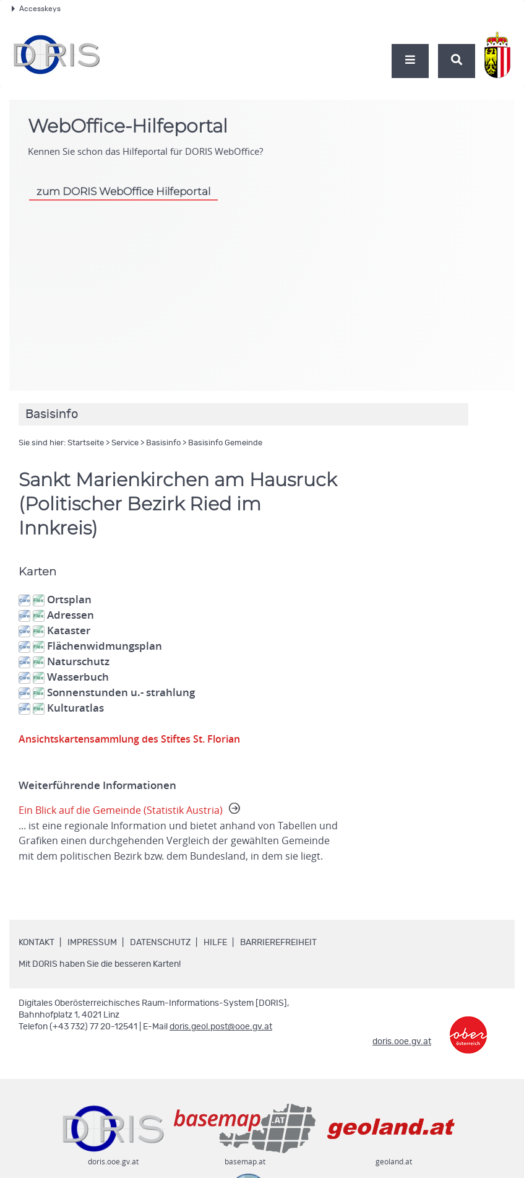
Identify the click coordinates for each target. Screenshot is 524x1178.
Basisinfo (163, 443)
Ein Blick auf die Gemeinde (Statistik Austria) (181, 841)
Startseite (85, 443)
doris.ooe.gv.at (401, 1058)
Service (125, 443)
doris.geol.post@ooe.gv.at (221, 1043)
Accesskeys (36, 8)
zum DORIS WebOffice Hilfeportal (123, 191)
